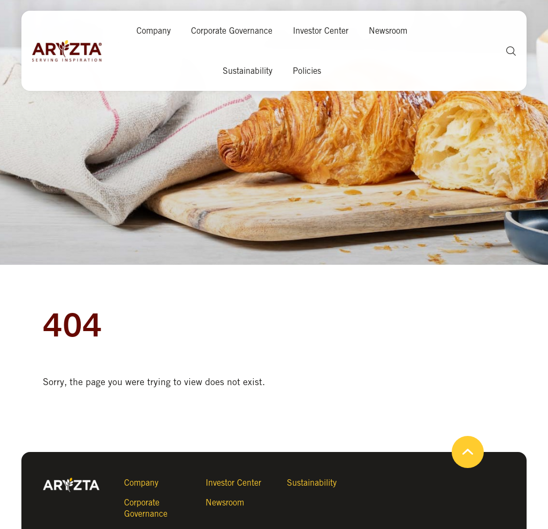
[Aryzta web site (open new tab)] (72, 51)
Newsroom (388, 31)
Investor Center (320, 31)
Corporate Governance (231, 31)
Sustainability (247, 71)
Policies (307, 71)
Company (153, 31)
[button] (507, 51)
